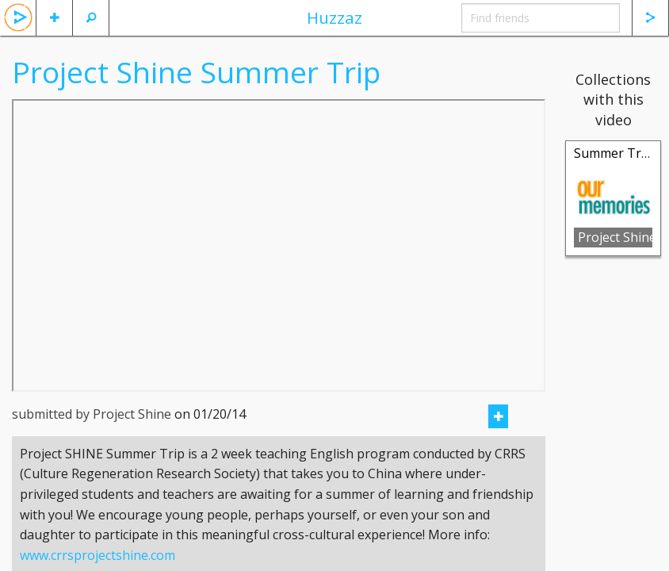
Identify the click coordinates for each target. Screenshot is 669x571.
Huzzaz (334, 17)
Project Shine (615, 237)
